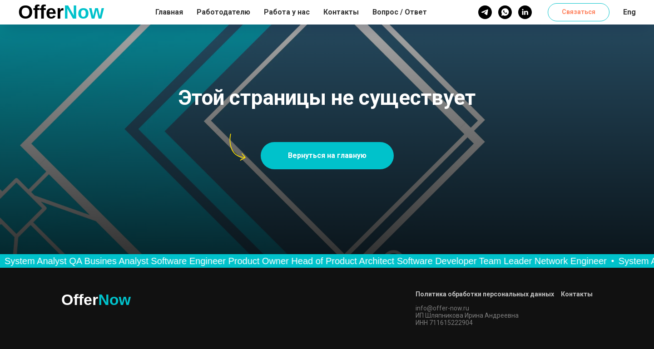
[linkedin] (525, 12)
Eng (629, 12)
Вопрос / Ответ (399, 12)
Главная (169, 12)
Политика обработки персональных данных (485, 294)
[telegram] (485, 12)
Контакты (341, 12)
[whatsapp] (505, 12)
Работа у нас (287, 12)
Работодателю (223, 12)
